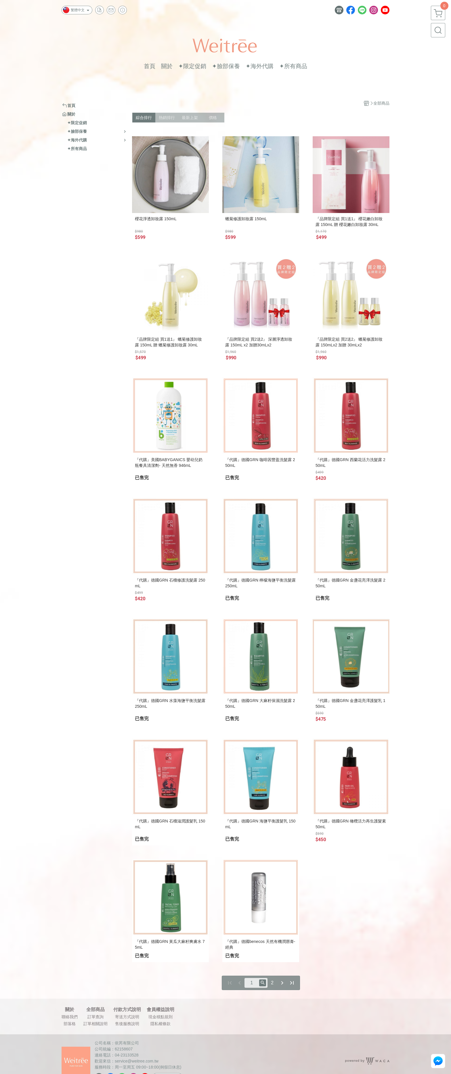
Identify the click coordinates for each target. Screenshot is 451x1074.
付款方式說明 (127, 1009)
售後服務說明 (127, 1024)
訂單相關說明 (95, 1024)
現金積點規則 (160, 1017)
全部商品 (95, 1009)
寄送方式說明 (127, 1017)
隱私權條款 (160, 1024)
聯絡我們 (70, 1017)
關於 (69, 1009)
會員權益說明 (160, 1009)
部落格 (70, 1024)
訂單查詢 (95, 1017)
